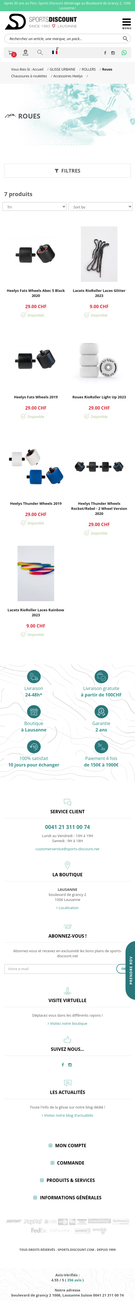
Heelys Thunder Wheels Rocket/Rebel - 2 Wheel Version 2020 (99, 508)
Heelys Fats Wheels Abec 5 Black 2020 (36, 293)
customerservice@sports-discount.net (68, 848)
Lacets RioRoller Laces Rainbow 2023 (36, 612)
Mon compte (70, 1145)
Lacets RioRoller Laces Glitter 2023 (99, 293)
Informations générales (71, 1198)
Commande (71, 1163)
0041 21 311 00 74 (67, 827)
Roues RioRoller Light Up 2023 (99, 396)
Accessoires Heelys (68, 76)
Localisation (67, 907)
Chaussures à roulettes (29, 76)
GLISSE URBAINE (62, 69)
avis (74, 1280)
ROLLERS (89, 69)
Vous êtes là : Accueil (27, 69)
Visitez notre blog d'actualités (67, 1115)
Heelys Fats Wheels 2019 (36, 396)
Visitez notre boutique (67, 1023)
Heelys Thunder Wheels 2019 (36, 503)
